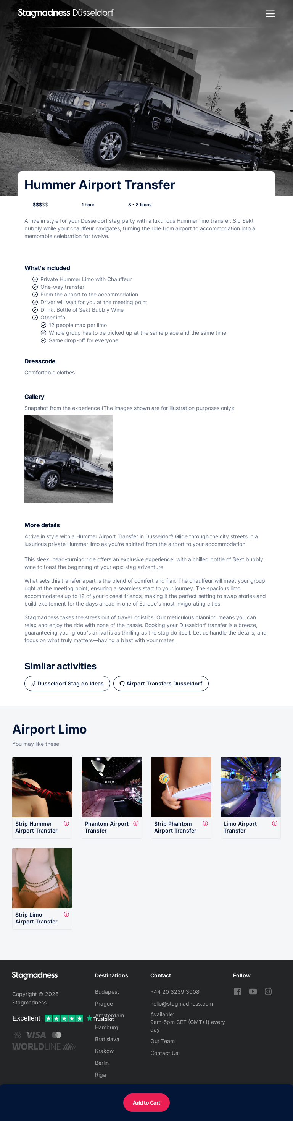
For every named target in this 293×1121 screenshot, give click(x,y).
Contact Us (164, 1053)
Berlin (102, 1062)
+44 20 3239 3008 (175, 991)
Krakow (104, 1051)
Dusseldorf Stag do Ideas (70, 683)
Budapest (107, 991)
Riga (100, 1074)
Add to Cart (146, 1102)
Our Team (162, 1041)
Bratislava (107, 1039)
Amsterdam (109, 1015)
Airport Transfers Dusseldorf (164, 683)
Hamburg (106, 1027)
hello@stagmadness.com (181, 1003)
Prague (104, 1003)
